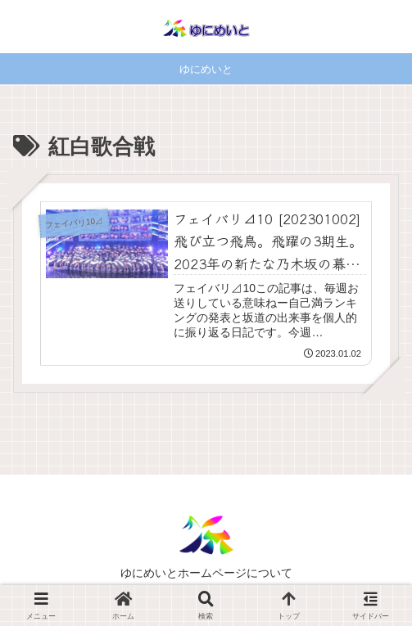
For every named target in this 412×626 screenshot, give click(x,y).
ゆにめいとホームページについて (206, 572)
